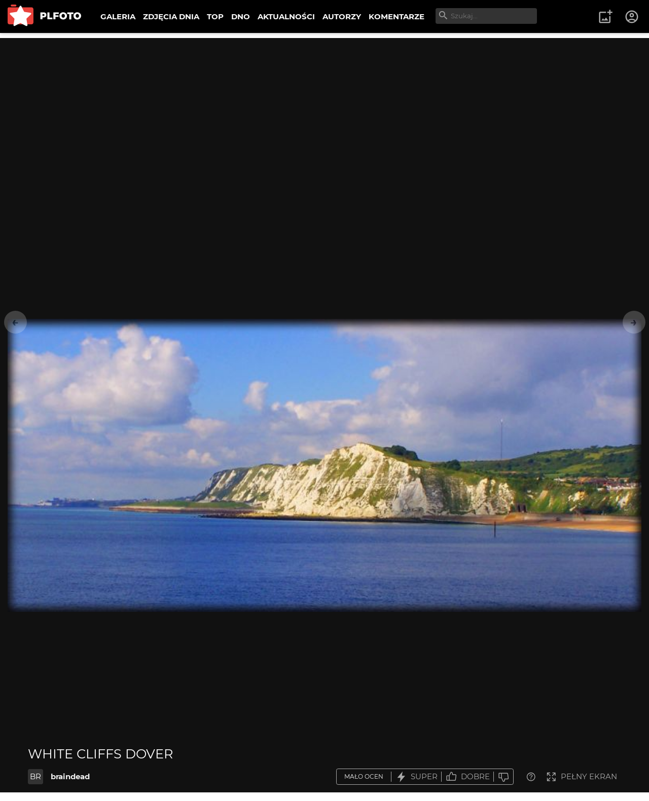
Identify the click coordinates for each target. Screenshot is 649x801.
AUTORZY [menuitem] (341, 16)
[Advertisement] (324, 109)
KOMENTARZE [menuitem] (396, 16)
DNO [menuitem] (240, 16)
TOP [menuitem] (215, 16)
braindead (70, 776)
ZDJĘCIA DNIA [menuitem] (171, 16)
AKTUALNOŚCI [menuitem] (286, 16)
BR (35, 776)
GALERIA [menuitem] (117, 16)
